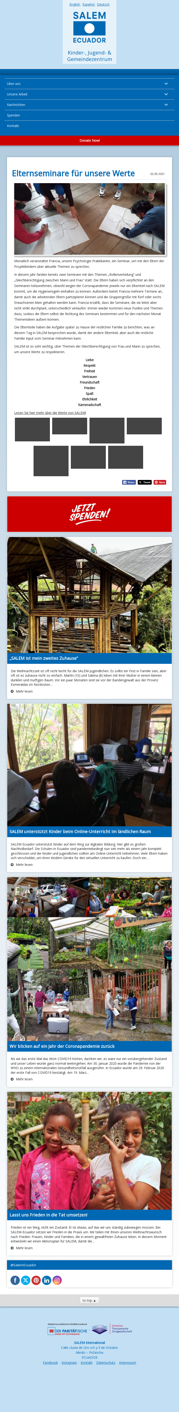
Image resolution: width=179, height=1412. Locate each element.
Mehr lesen (24, 691)
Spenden (13, 115)
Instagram (69, 1362)
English (75, 4)
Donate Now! (89, 140)
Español (89, 4)
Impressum (127, 1362)
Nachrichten (16, 104)
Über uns (14, 83)
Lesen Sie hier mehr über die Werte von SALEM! (50, 412)
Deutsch (103, 4)
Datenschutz (105, 1362)
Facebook (50, 1362)
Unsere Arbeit (17, 94)
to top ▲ (89, 1300)
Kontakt (13, 125)
